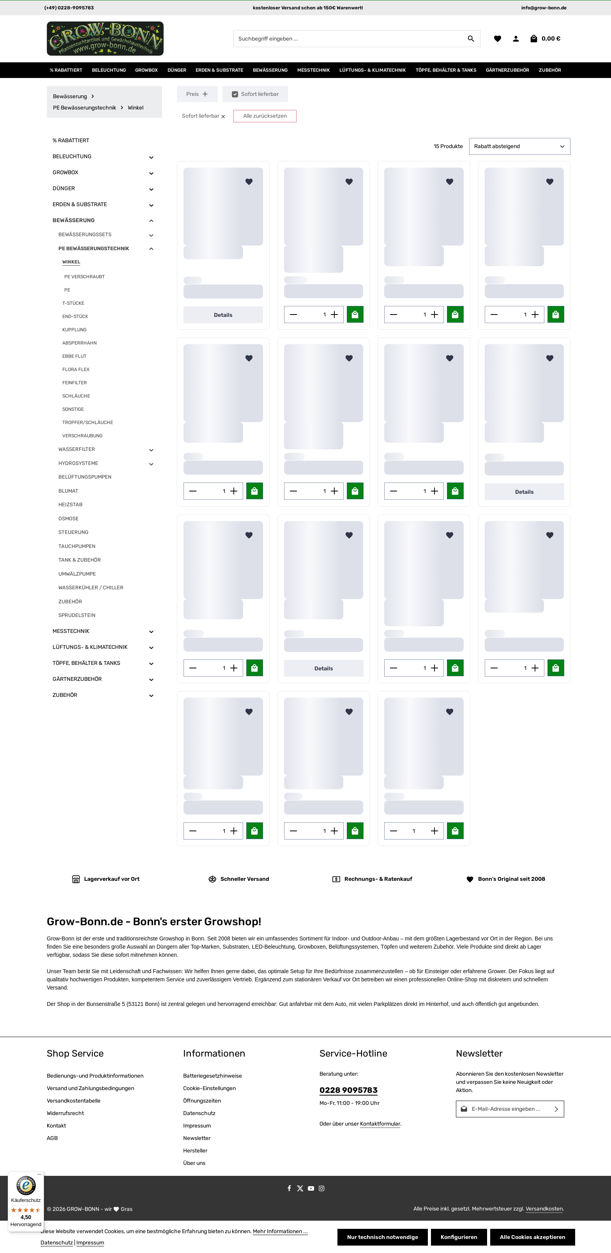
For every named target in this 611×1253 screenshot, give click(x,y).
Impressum (197, 1125)
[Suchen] (471, 38)
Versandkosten (544, 1208)
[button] (151, 156)
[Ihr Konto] (515, 38)
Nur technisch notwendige (382, 1237)
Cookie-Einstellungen (209, 1088)
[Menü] (39, 1176)
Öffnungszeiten (202, 1100)
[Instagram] (321, 1190)
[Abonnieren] (556, 1109)
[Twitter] (301, 1190)
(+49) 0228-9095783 (69, 8)
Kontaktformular (380, 1123)
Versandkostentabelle (74, 1100)
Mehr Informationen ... (280, 1231)
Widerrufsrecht (65, 1113)
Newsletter (196, 1138)
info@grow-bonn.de (544, 8)
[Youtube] (312, 1190)
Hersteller (195, 1150)
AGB (52, 1138)
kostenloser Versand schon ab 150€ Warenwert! (308, 8)
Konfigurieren (459, 1237)
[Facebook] (290, 1190)
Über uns (194, 1163)
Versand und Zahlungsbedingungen (90, 1088)
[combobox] (348, 38)
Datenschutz (199, 1113)
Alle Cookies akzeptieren (532, 1237)
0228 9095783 (349, 1090)
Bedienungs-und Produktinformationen (95, 1076)
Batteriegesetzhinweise (212, 1076)
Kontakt (56, 1125)
